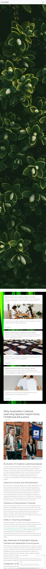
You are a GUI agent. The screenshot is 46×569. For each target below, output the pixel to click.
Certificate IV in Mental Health (13, 530)
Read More (8, 327)
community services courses (12, 528)
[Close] (43, 555)
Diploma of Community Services (32, 528)
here (37, 565)
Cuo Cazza (4, 2)
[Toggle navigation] (43, 2)
